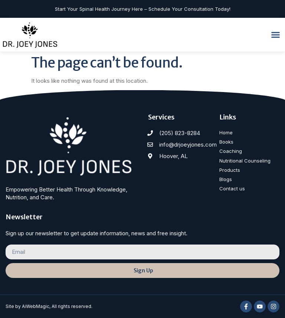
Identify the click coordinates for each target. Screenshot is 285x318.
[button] (276, 35)
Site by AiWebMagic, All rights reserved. (49, 306)
